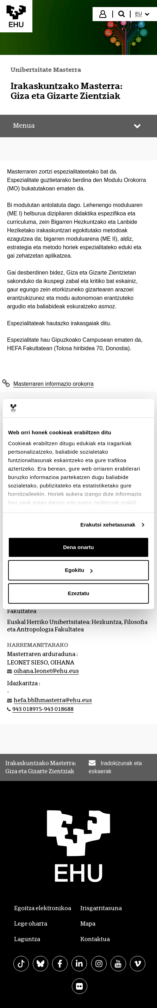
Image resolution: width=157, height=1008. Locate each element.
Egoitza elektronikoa (42, 908)
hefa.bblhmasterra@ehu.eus (53, 700)
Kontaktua (95, 939)
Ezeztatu (78, 593)
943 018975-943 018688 (43, 709)
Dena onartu (78, 547)
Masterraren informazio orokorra (53, 384)
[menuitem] (143, 14)
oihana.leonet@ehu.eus (46, 671)
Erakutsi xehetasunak (107, 525)
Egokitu (79, 570)
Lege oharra (30, 923)
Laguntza (27, 939)
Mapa (87, 923)
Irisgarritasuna (101, 908)
